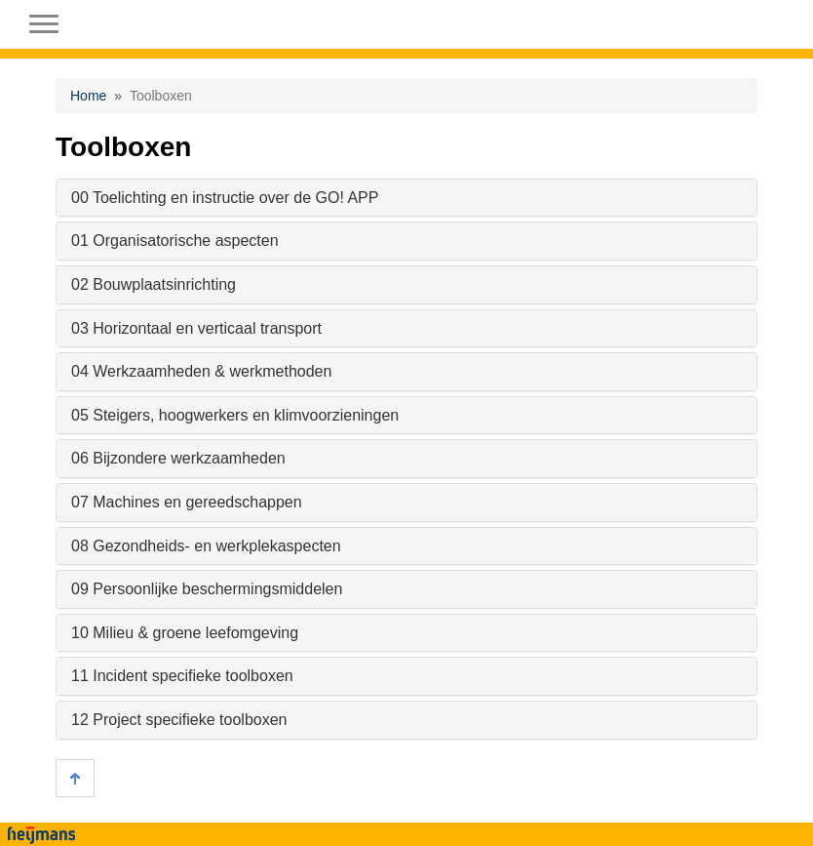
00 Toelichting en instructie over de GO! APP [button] (224, 197)
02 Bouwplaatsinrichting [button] (153, 284)
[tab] (406, 198)
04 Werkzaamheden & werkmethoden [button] (201, 371)
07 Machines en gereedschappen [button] (186, 502)
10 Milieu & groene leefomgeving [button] (184, 632)
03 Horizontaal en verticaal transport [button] (196, 328)
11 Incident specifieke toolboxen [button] (182, 675)
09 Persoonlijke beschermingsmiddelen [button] (206, 589)
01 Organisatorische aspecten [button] (175, 240)
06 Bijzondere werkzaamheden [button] (178, 458)
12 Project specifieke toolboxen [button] (179, 719)
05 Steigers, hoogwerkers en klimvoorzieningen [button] (235, 415)
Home (88, 95)
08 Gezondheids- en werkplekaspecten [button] (206, 546)
